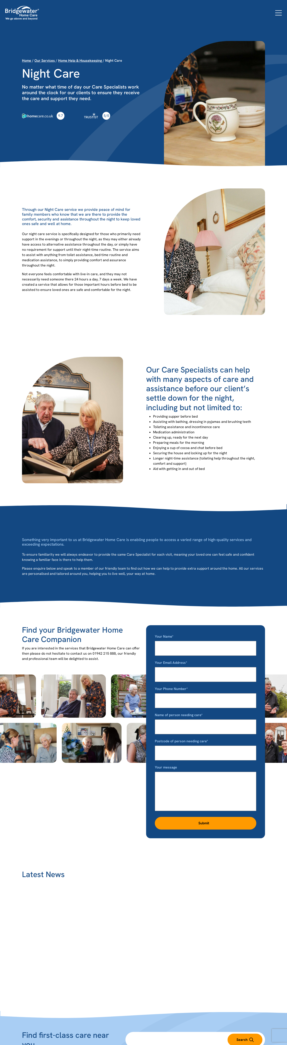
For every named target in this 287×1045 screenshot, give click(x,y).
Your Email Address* (205, 668)
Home (26, 60)
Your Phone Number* (205, 694)
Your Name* (205, 642)
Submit (203, 823)
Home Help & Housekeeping (80, 60)
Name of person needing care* (205, 721)
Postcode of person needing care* (205, 747)
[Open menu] (278, 13)
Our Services (44, 60)
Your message (205, 788)
